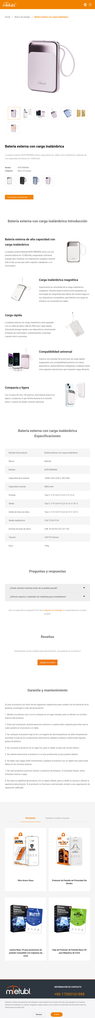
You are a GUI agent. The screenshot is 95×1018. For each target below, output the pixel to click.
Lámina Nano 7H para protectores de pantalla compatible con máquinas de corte (25, 953)
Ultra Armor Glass (26, 880)
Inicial (7, 17)
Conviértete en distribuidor (17, 197)
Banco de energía (22, 17)
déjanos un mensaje (53, 610)
